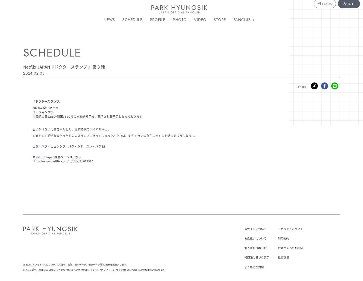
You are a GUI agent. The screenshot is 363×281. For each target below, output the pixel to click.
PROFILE (160, 20)
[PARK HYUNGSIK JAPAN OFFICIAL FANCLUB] (181, 10)
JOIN (342, 10)
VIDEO (202, 20)
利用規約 (282, 238)
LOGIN (317, 10)
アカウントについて (288, 229)
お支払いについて (254, 238)
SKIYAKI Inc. (158, 270)
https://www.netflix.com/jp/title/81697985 (62, 161)
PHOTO (182, 20)
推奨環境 (282, 257)
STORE (222, 20)
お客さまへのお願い (288, 248)
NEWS (111, 20)
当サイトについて (254, 229)
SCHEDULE (134, 20)
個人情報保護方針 (254, 248)
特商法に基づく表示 (255, 257)
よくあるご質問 (252, 267)
